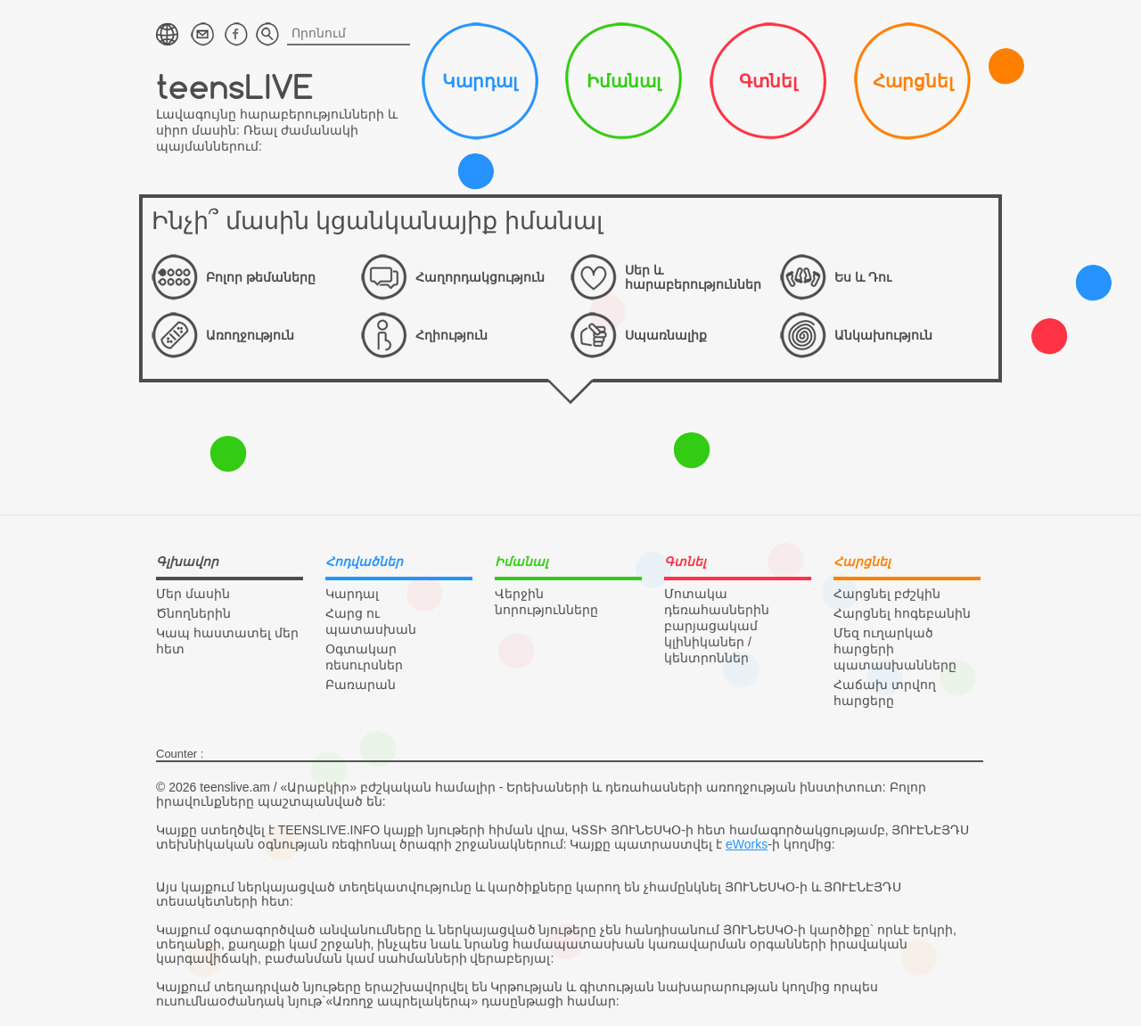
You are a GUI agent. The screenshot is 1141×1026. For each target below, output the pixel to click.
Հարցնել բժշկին (886, 594)
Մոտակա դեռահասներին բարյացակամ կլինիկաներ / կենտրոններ (716, 626)
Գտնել (768, 81)
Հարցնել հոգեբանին (902, 613)
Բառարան (360, 684)
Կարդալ (479, 81)
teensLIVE (235, 86)
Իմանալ (624, 81)
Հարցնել (913, 81)
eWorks (747, 844)
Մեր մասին (193, 594)
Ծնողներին (193, 613)
